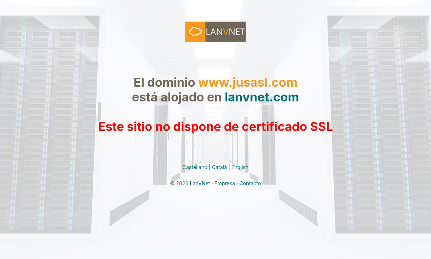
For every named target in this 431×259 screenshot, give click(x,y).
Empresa (224, 183)
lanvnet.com (262, 97)
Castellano (194, 167)
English (240, 167)
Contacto (250, 183)
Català (219, 167)
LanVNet (200, 183)
